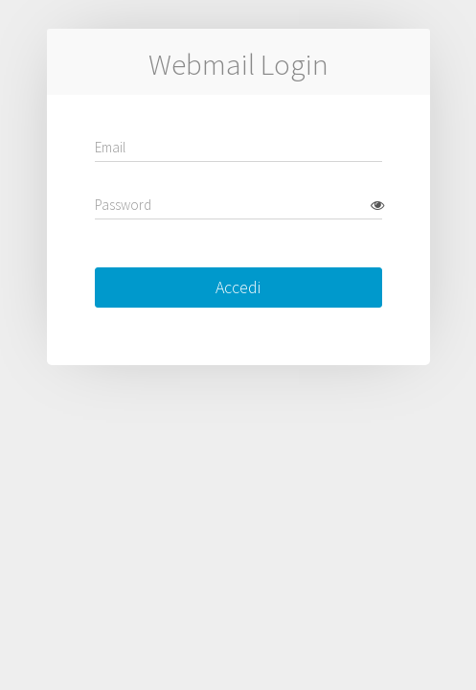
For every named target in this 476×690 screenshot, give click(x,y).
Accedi (238, 287)
